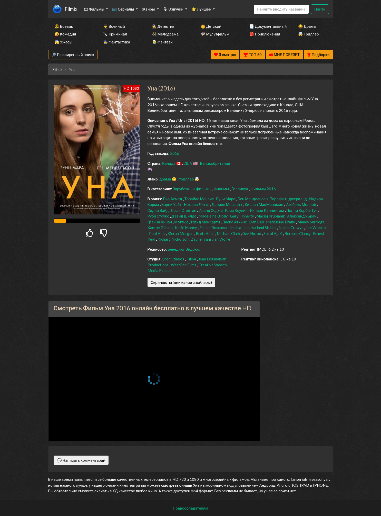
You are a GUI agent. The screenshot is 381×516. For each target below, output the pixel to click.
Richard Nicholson (173, 239)
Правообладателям (190, 508)
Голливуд (240, 188)
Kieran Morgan (181, 233)
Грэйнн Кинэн (160, 222)
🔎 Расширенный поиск (73, 54)
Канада (169, 163)
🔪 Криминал (115, 34)
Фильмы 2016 (263, 188)
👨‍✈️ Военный (114, 26)
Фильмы (222, 188)
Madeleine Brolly (214, 216)
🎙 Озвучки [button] (173, 9)
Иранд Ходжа (211, 210)
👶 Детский (211, 26)
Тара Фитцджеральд (289, 198)
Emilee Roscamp (213, 227)
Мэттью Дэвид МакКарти (197, 222)
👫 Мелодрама (165, 34)
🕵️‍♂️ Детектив (163, 26)
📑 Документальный (266, 26)
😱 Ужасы (63, 42)
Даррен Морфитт (227, 204)
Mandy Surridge (311, 222)
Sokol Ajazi (273, 233)
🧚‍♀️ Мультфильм (215, 34)
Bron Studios (173, 259)
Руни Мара (226, 198)
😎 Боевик (63, 26)
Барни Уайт (171, 204)
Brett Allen (205, 233)
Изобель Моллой (301, 204)
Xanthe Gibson (160, 227)
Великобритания (215, 163)
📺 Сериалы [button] (123, 9)
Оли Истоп (252, 233)
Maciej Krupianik (271, 216)
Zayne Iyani (201, 239)
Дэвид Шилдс (184, 216)
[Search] (281, 9)
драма (165, 179)
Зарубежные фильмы (192, 188)
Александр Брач (302, 216)
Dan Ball (257, 222)
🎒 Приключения (264, 34)
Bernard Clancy (298, 233)
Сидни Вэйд (159, 210)
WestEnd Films (184, 264)
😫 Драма (307, 26)
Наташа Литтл (197, 204)
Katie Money (186, 227)
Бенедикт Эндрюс (184, 249)
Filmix (71, 9)
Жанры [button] (149, 9)
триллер (186, 179)
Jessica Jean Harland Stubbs (253, 227)
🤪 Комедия (65, 34)
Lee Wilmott (316, 227)
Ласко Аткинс (235, 222)
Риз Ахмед (173, 198)
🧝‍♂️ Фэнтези (162, 42)
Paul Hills (157, 233)
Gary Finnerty (242, 216)
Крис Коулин (236, 210)
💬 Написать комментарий (81, 460)
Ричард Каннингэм (267, 210)
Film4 (192, 259)
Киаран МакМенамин (264, 204)
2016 (174, 153)
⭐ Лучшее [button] (201, 9)
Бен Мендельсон (253, 198)
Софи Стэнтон (184, 210)
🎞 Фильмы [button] (94, 9)
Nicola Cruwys (291, 227)
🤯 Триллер (308, 34)
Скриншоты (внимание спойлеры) (181, 282)
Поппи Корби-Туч (302, 210)
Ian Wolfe (221, 239)
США (188, 163)
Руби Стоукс (159, 216)
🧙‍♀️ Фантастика (116, 42)
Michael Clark (229, 233)
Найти (319, 9)
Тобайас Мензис (199, 198)
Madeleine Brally (281, 222)
